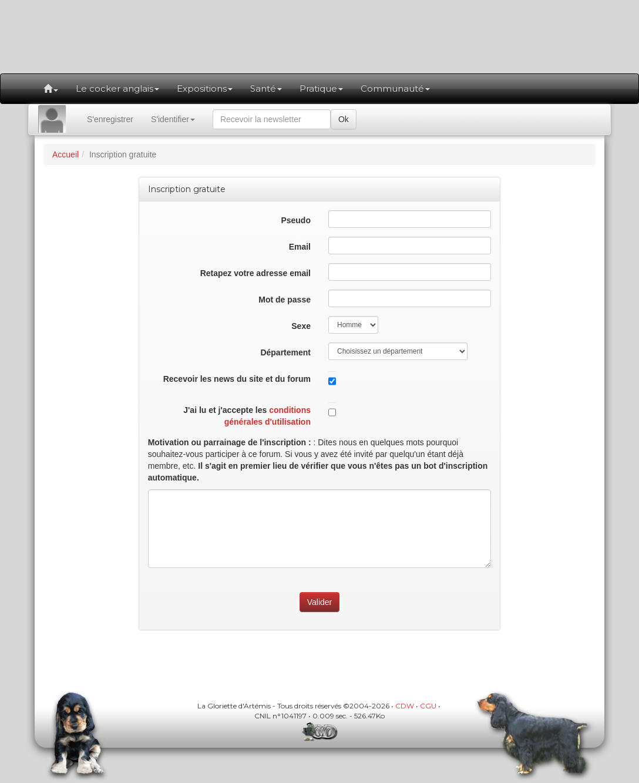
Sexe (301, 326)
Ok (343, 119)
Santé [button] (266, 88)
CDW (404, 705)
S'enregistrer (110, 119)
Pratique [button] (321, 88)
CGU (428, 705)
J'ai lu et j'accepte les (247, 415)
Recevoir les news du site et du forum (237, 379)
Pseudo (296, 220)
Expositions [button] (205, 88)
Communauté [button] (395, 88)
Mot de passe (284, 299)
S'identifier (173, 119)
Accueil (65, 154)
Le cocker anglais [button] (117, 88)
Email (300, 246)
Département (285, 352)
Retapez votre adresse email (255, 273)
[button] (51, 88)
